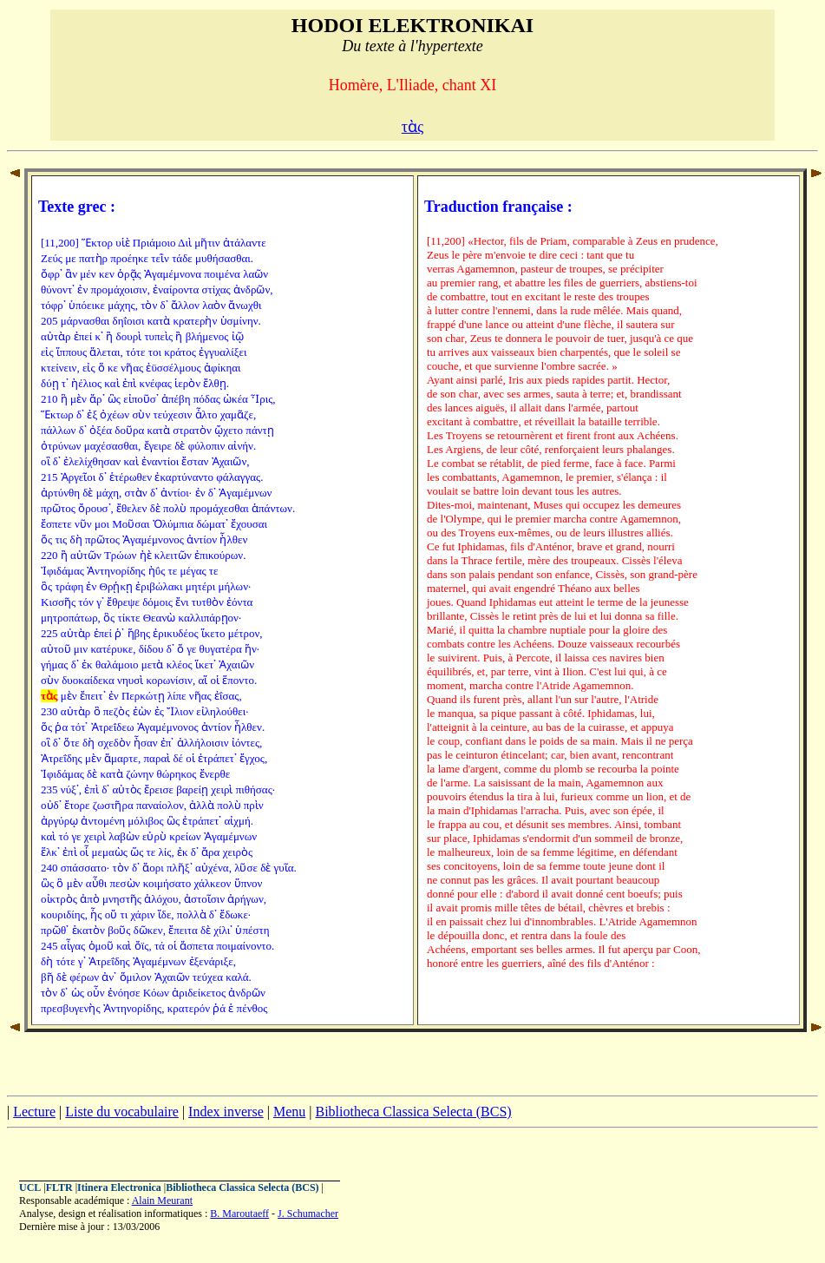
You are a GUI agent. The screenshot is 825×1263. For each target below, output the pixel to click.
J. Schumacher (308, 1213)
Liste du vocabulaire (122, 1111)
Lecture (34, 1111)
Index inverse (226, 1111)
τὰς (412, 126)
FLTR (59, 1187)
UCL (30, 1187)
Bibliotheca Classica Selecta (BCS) (413, 1111)
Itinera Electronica (119, 1187)
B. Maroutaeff (239, 1213)
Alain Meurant (162, 1200)
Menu (289, 1111)
